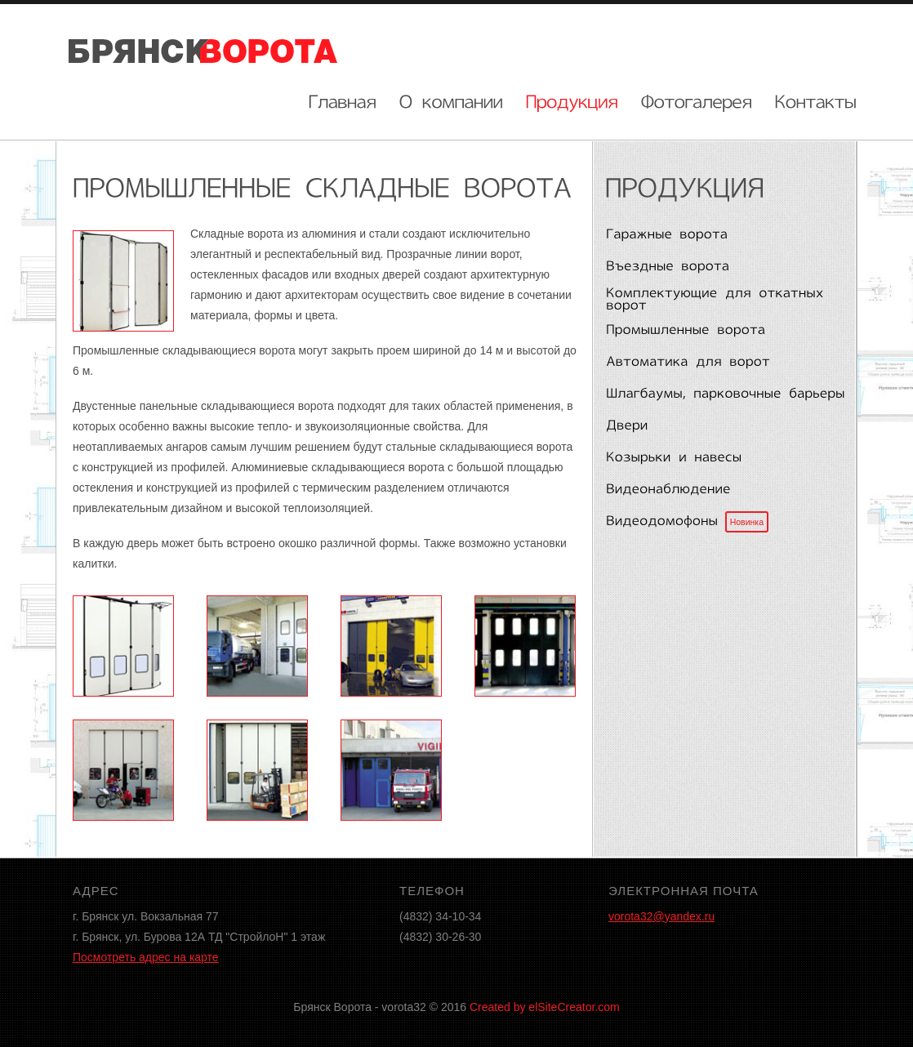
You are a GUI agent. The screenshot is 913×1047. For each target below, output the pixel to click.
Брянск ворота (203, 49)
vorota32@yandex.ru (661, 916)
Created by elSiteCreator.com (545, 1007)
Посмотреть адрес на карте (146, 957)
